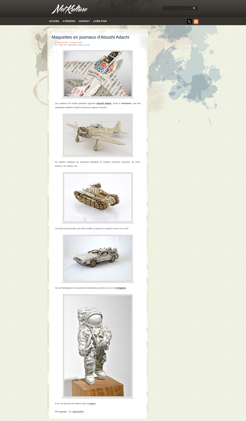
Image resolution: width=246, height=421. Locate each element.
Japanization (78, 411)
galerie (93, 403)
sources (62, 411)
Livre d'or (100, 21)
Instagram (121, 288)
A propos (69, 21)
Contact (84, 21)
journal (87, 45)
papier (80, 45)
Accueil (54, 21)
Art (56, 45)
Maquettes (72, 45)
